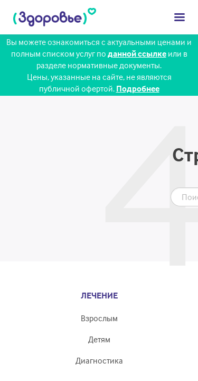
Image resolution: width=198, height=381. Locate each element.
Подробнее (137, 88)
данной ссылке (137, 53)
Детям (99, 339)
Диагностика (99, 360)
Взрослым (99, 318)
